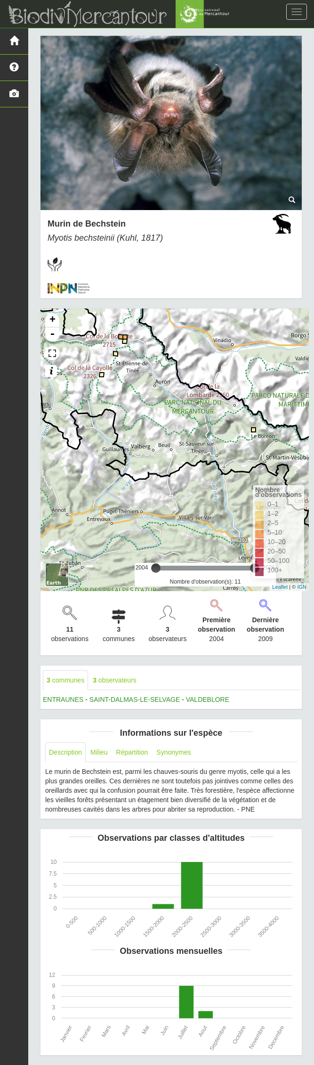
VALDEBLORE (207, 699)
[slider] (156, 568)
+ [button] (52, 320)
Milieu (99, 752)
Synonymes (173, 752)
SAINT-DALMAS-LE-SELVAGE (134, 699)
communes (65, 680)
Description (65, 752)
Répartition (132, 752)
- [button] (52, 334)
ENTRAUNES (63, 699)
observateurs (115, 680)
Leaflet (280, 587)
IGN (301, 587)
